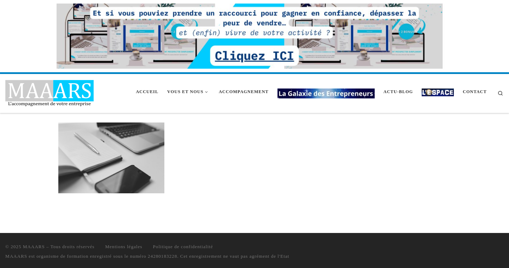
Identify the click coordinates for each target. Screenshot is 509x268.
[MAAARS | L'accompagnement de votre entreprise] (49, 92)
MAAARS (34, 246)
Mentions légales (123, 246)
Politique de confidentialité (183, 246)
